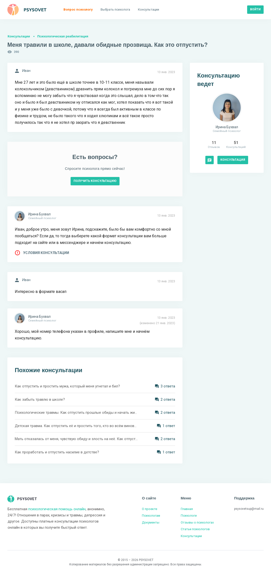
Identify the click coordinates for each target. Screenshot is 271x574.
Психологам (151, 515)
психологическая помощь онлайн (57, 509)
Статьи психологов (195, 529)
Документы (150, 522)
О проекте (149, 509)
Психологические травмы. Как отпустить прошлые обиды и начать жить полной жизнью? (76, 412)
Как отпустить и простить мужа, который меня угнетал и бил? (67, 386)
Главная (187, 509)
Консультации (19, 36)
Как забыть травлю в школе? (40, 399)
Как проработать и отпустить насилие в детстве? (57, 452)
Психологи (189, 515)
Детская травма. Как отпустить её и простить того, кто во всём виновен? (76, 426)
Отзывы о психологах (197, 522)
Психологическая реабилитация (62, 36)
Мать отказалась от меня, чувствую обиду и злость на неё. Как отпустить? (76, 439)
